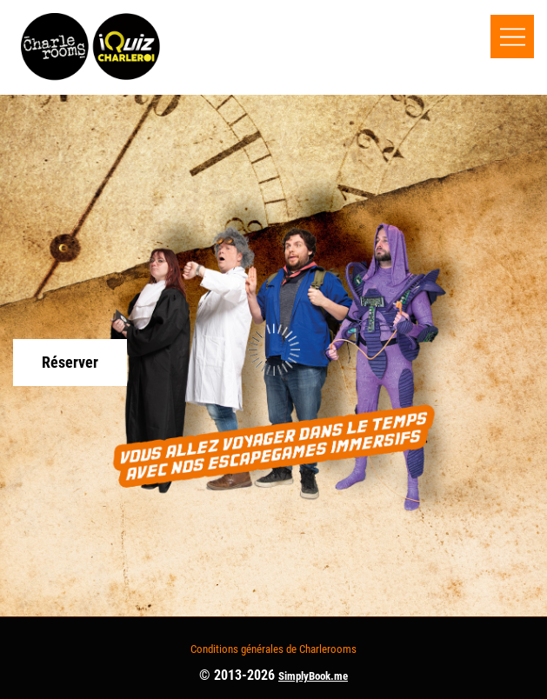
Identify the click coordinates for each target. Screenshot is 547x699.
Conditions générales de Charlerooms (273, 649)
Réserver (70, 362)
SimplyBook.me (313, 675)
